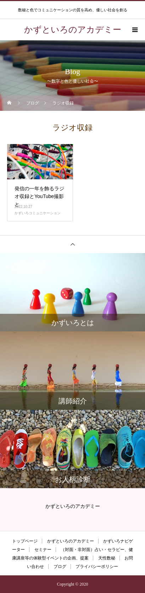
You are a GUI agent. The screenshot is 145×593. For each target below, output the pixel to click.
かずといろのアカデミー (70, 541)
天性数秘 (106, 558)
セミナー (42, 549)
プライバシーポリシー (97, 566)
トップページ (25, 541)
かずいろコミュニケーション (38, 213)
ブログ (60, 566)
